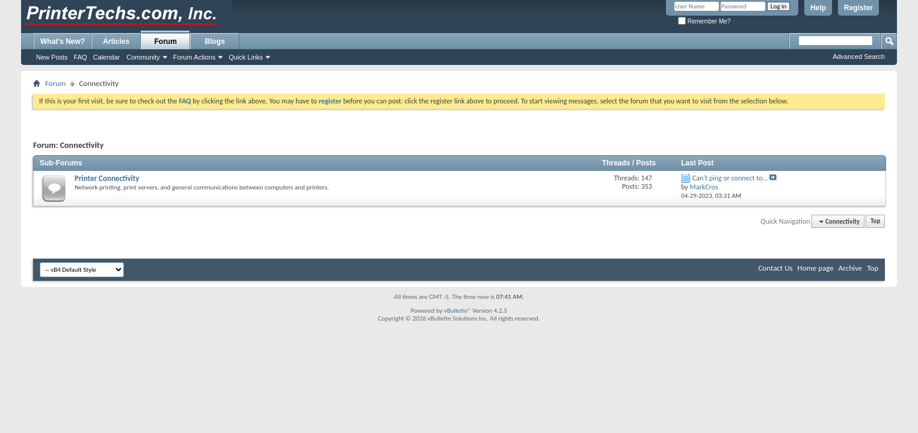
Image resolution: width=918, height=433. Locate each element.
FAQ (80, 57)
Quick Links (246, 57)
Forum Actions (194, 57)
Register (858, 8)
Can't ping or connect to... (730, 178)
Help (818, 8)
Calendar (106, 57)
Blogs (215, 41)
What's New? (62, 41)
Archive (850, 267)
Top (875, 222)
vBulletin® (457, 311)
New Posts (52, 57)
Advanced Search (859, 56)
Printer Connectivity (107, 178)
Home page (816, 267)
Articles (116, 41)
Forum (166, 41)
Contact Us (775, 267)
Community (143, 57)
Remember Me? (704, 21)
